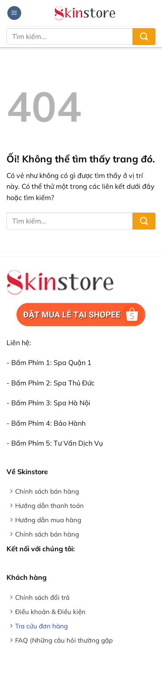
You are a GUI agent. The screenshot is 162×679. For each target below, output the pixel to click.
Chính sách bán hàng (47, 491)
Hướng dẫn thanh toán (49, 505)
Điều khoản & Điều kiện (50, 612)
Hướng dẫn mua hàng (48, 520)
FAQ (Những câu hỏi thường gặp (64, 640)
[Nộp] (144, 36)
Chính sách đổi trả (42, 597)
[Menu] (14, 13)
